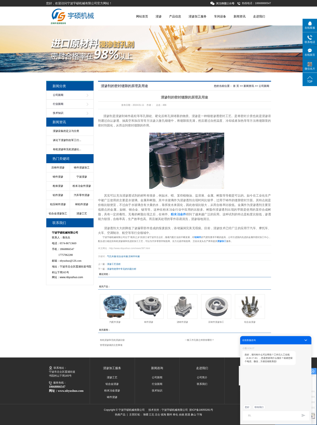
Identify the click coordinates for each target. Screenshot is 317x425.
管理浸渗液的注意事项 (111, 345)
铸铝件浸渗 (81, 204)
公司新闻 (58, 95)
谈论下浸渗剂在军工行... (67, 140)
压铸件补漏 (134, 256)
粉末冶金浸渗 (112, 390)
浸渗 (159, 16)
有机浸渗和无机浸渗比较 (112, 340)
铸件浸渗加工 (82, 167)
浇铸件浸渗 (182, 322)
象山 (193, 414)
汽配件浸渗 (115, 322)
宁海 (199, 414)
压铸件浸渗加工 (216, 322)
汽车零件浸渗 (82, 195)
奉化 (175, 414)
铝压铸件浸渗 (58, 204)
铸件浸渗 (58, 176)
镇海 (163, 414)
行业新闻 (58, 104)
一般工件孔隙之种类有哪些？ (199, 340)
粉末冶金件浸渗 (82, 185)
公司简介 (202, 377)
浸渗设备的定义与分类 (66, 130)
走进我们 (259, 16)
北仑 (157, 414)
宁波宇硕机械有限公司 (175, 409)
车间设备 (220, 16)
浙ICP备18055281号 (201, 409)
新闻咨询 (157, 368)
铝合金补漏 (122, 256)
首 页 (236, 85)
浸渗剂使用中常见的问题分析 (121, 269)
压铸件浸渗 (57, 167)
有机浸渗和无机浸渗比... (67, 149)
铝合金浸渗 (250, 322)
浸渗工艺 (81, 213)
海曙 (145, 414)
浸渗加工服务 (198, 16)
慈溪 (187, 414)
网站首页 (142, 16)
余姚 (181, 414)
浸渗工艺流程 (114, 264)
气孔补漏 (111, 256)
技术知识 (58, 113)
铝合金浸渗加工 (58, 213)
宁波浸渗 (81, 176)
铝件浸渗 (58, 195)
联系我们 (202, 383)
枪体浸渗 (58, 185)
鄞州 (169, 414)
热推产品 (120, 414)
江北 (151, 414)
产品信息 (175, 16)
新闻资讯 (240, 16)
